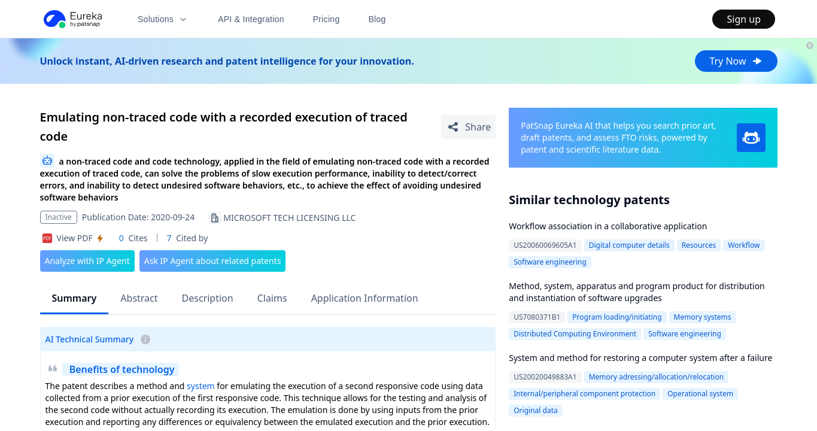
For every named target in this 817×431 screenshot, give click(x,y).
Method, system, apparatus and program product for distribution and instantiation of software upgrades (637, 291)
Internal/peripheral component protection (584, 393)
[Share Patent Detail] (468, 127)
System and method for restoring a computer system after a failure (640, 357)
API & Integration (251, 19)
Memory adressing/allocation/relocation (656, 377)
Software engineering (550, 262)
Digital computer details (629, 245)
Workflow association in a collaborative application (608, 226)
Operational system (700, 393)
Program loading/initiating (616, 317)
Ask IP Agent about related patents (212, 260)
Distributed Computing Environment (575, 334)
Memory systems (702, 317)
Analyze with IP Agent (87, 260)
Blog (377, 19)
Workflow (744, 245)
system (201, 385)
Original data (535, 410)
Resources (699, 245)
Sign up (744, 19)
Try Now (736, 61)
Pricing (326, 19)
